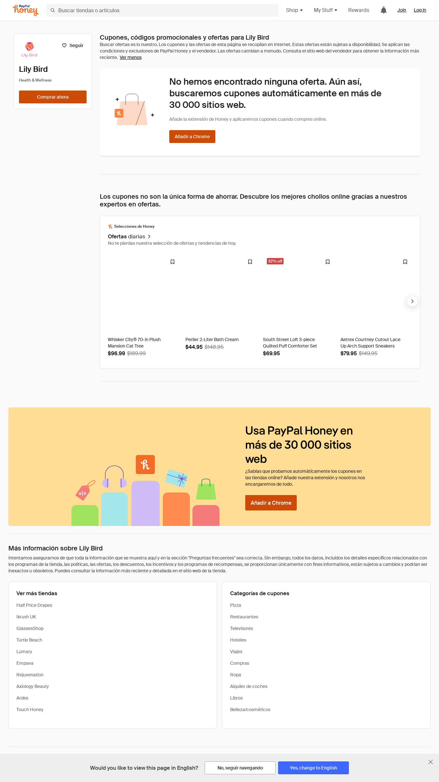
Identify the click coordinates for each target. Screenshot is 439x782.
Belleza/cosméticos (250, 709)
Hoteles (238, 640)
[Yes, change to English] (313, 767)
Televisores (241, 628)
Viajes (236, 651)
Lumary (24, 651)
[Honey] (26, 10)
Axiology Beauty (32, 686)
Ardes (22, 698)
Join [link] (401, 10)
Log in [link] (420, 10)
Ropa (235, 675)
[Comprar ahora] (53, 97)
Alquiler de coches (248, 686)
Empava (24, 663)
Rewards (358, 10)
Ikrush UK (26, 617)
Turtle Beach (29, 640)
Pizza (235, 605)
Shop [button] (295, 10)
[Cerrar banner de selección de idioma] (431, 762)
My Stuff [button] (326, 10)
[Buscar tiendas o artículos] (162, 10)
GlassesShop (29, 628)
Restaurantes (244, 617)
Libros (236, 698)
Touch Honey (29, 709)
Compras (239, 663)
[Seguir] (73, 45)
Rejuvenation (29, 675)
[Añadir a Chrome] (192, 136)
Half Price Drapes (34, 605)
